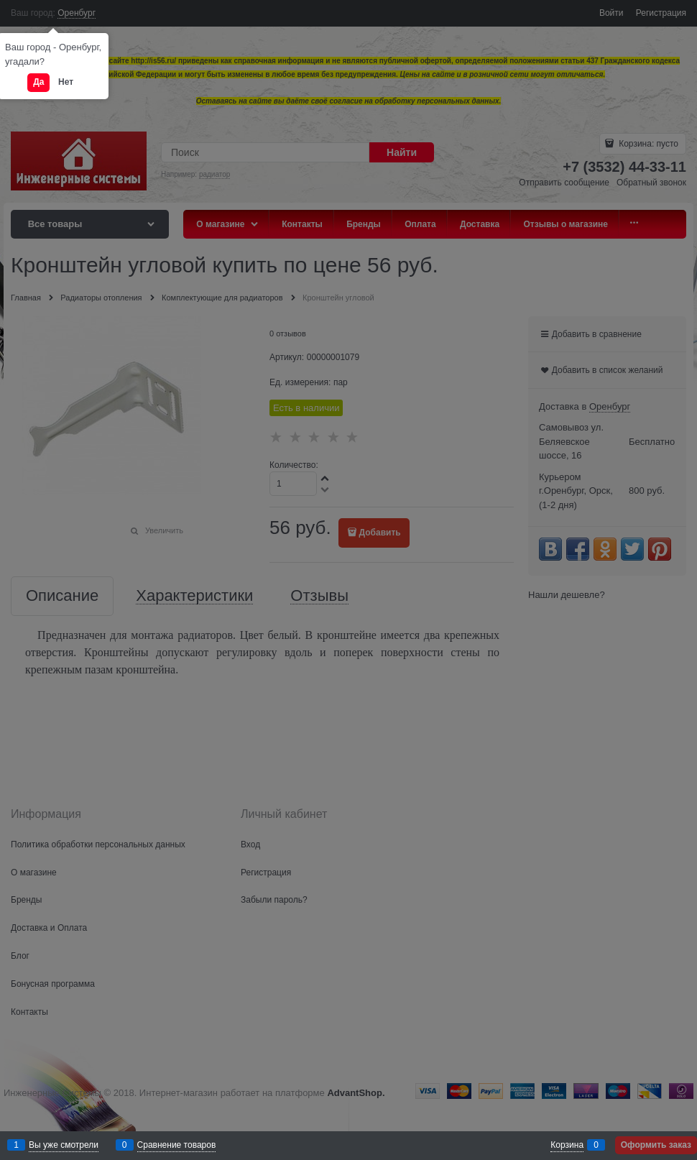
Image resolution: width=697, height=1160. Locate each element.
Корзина (566, 1145)
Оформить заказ (656, 1145)
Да (38, 82)
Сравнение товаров (176, 1145)
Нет (65, 82)
